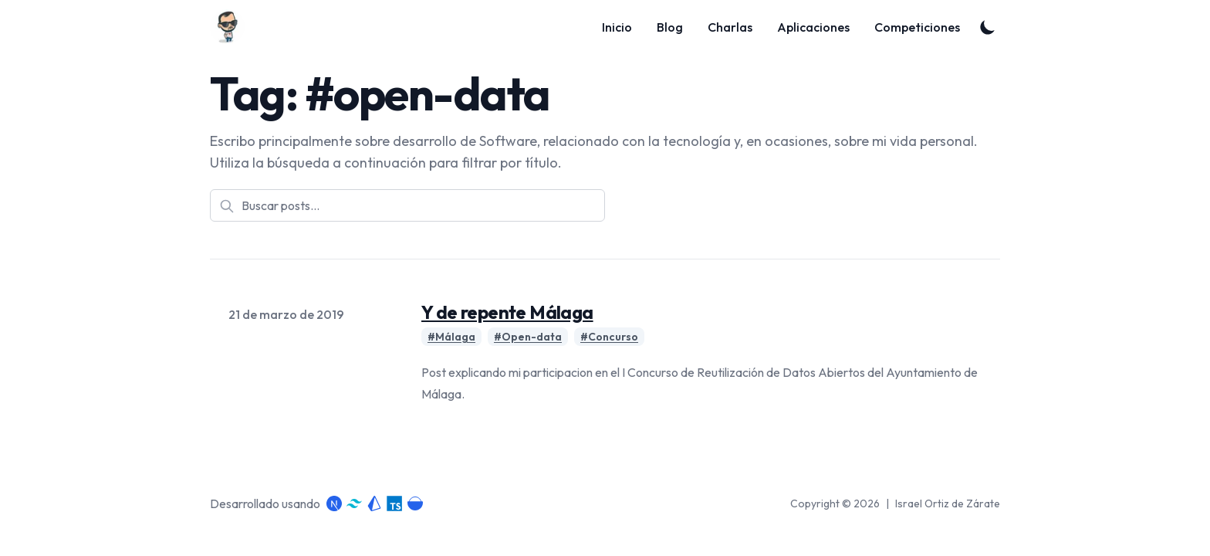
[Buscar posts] (407, 205)
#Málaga (451, 337)
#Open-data (528, 337)
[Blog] (232, 26)
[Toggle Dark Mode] (987, 27)
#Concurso (609, 337)
